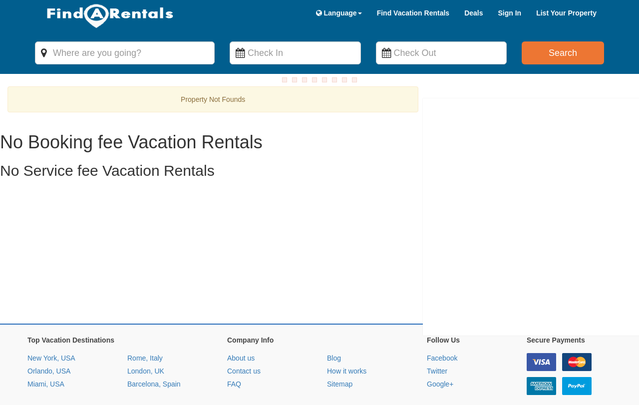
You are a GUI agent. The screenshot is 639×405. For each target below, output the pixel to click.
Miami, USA (45, 336)
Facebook (442, 310)
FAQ (234, 336)
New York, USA (51, 310)
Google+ (440, 336)
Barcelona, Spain (154, 336)
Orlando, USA (48, 323)
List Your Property (566, 13)
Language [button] (339, 13)
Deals (473, 13)
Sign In (509, 13)
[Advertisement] (299, 206)
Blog (334, 310)
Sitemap (339, 336)
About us (241, 310)
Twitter (437, 323)
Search (563, 53)
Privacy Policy (131, 391)
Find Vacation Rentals (413, 13)
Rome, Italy (145, 310)
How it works (346, 323)
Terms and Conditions (68, 391)
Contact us (244, 323)
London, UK (145, 323)
